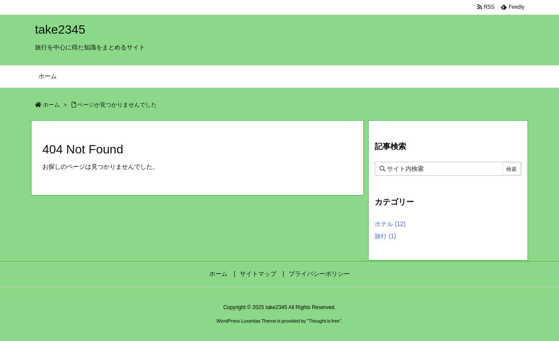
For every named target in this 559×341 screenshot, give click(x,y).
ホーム (51, 104)
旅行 (385, 236)
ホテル (390, 223)
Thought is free (323, 321)
